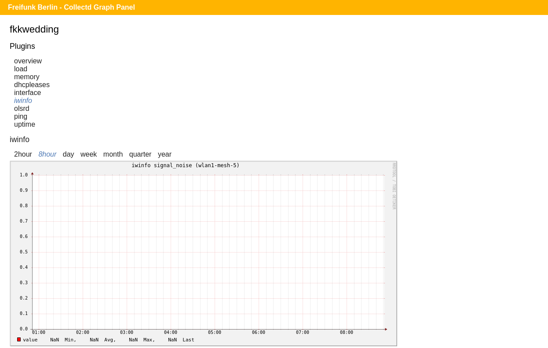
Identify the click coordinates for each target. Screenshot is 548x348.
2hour (23, 154)
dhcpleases (32, 84)
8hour (47, 154)
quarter (140, 154)
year (165, 154)
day (68, 154)
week (88, 154)
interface (27, 92)
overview (28, 61)
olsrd (21, 108)
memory (27, 77)
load (20, 69)
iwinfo (23, 100)
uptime (24, 124)
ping (20, 116)
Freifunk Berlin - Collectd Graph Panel (71, 7)
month (113, 154)
